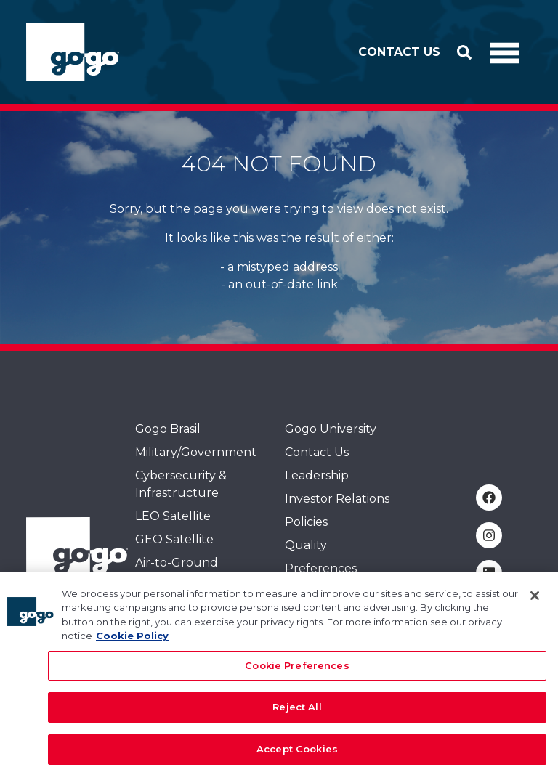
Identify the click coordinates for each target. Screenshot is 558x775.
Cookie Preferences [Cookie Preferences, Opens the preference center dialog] (297, 672)
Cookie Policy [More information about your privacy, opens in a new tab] (132, 642)
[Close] (535, 602)
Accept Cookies (297, 755)
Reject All (296, 713)
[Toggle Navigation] (505, 52)
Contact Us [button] (399, 52)
